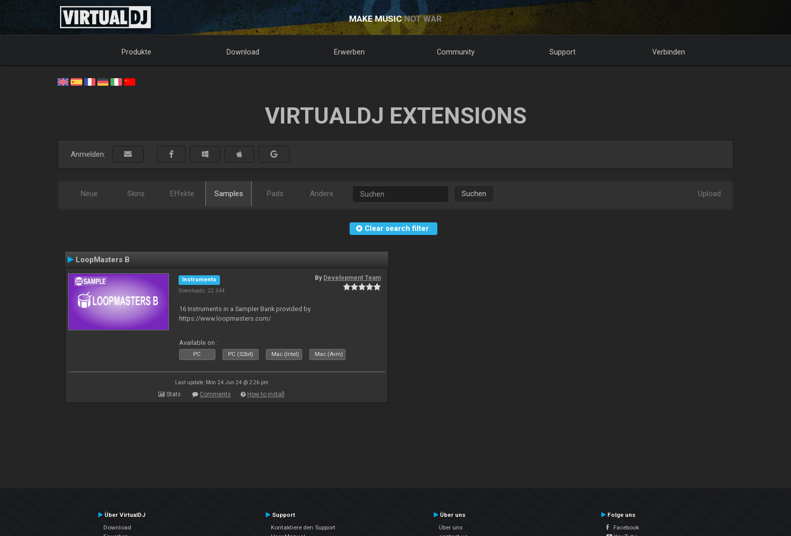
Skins (136, 193)
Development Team (352, 277)
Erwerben (349, 52)
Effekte (182, 193)
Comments (215, 394)
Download (243, 52)
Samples (228, 193)
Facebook (622, 527)
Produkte (136, 52)
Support (562, 52)
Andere (321, 193)
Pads (275, 193)
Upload (709, 193)
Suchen (474, 193)
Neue (89, 193)
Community (456, 52)
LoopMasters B (103, 259)
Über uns (451, 527)
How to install (266, 394)
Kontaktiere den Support (303, 527)
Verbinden (668, 52)
